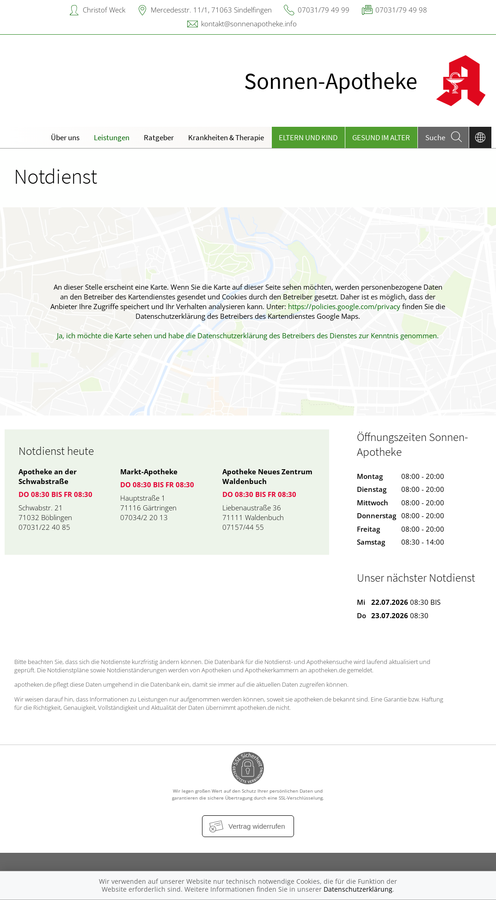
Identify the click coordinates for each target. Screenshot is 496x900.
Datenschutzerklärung (358, 889)
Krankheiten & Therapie (226, 137)
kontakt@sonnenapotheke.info (249, 23)
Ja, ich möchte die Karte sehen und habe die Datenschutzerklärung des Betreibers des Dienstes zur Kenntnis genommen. (248, 335)
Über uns (65, 137)
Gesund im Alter (381, 137)
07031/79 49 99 (323, 9)
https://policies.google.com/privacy (344, 306)
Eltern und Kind (308, 137)
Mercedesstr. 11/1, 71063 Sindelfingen (211, 9)
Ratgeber (159, 137)
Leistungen (111, 137)
